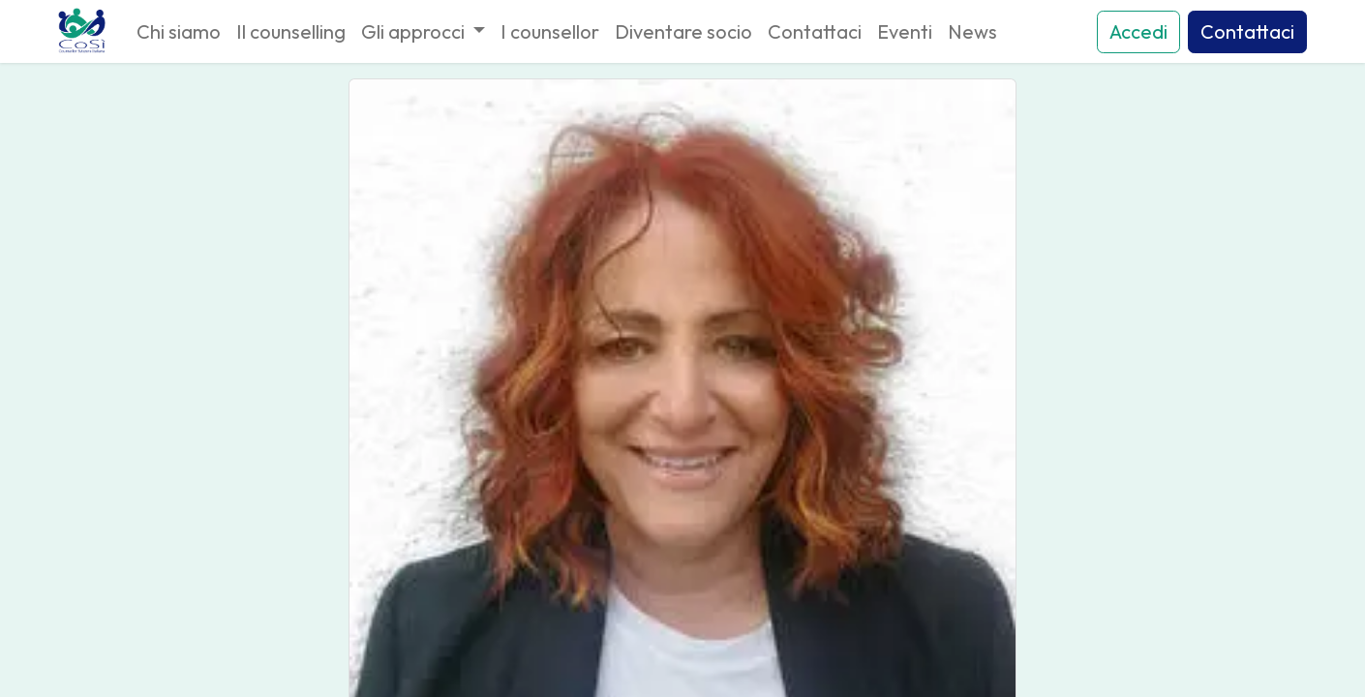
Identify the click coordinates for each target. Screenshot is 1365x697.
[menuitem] (178, 32)
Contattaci (1247, 31)
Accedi (1138, 31)
